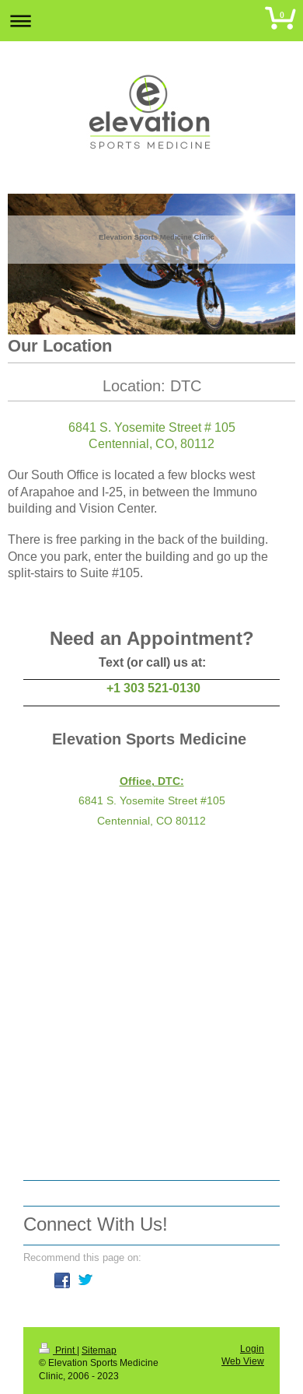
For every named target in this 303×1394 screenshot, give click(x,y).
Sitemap (99, 1350)
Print (58, 1350)
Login (252, 1348)
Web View (242, 1361)
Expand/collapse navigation (151, 20)
